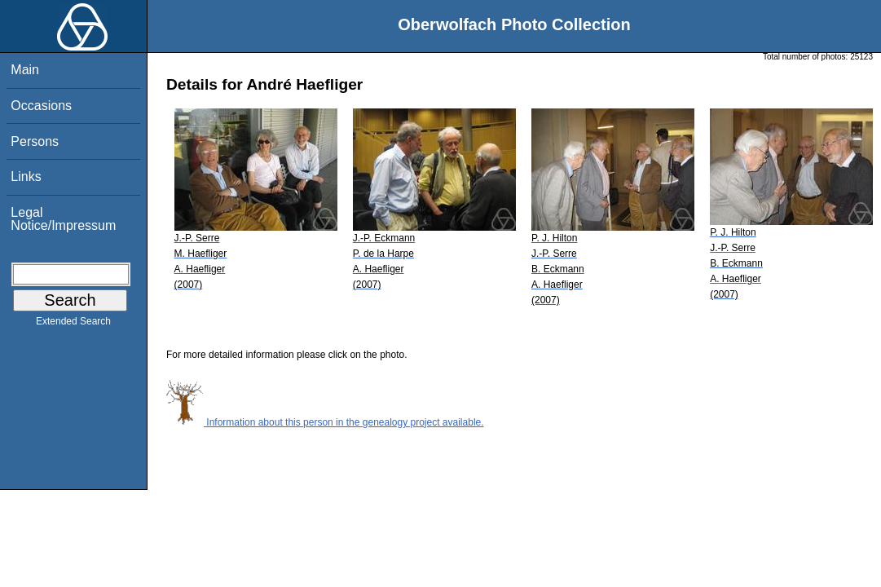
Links (26, 176)
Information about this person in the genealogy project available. (325, 422)
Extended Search (73, 324)
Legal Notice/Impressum (63, 218)
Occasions (41, 106)
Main (25, 70)
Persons (35, 141)
